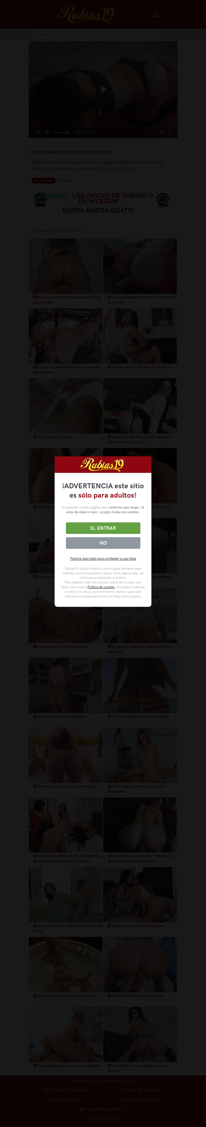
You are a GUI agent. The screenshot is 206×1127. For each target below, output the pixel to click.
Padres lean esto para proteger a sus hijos (103, 558)
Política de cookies (100, 587)
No (103, 543)
